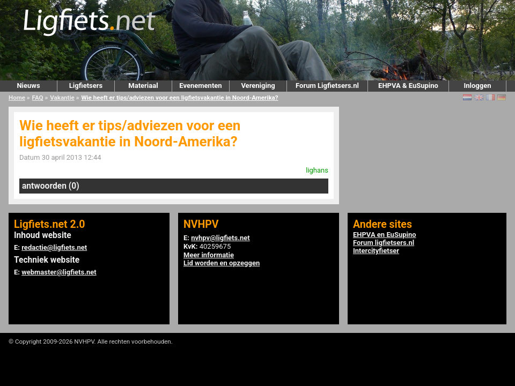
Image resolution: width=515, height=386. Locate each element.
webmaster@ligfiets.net (58, 272)
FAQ (37, 97)
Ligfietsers (85, 85)
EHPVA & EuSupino (408, 85)
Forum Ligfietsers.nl (327, 85)
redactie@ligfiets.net (54, 247)
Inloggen (477, 85)
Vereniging (258, 85)
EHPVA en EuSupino (384, 235)
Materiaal (143, 85)
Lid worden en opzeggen (221, 263)
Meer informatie (208, 255)
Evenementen (200, 85)
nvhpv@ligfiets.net (220, 238)
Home (17, 97)
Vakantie (62, 97)
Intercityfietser (376, 251)
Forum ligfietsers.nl (383, 243)
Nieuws (28, 85)
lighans (317, 170)
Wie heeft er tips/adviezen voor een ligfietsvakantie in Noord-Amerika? (179, 97)
